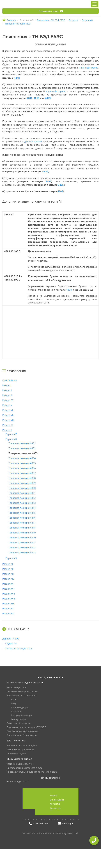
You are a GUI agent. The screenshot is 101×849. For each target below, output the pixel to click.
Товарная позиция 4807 (22, 473)
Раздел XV (8, 583)
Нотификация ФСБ (16, 687)
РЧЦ (13, 703)
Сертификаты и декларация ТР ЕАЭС (26, 727)
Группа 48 (11, 439)
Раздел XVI (8, 588)
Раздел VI (7, 410)
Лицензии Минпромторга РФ (22, 691)
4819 (36, 97)
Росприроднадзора (21, 715)
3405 (61, 184)
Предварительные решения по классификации (32, 772)
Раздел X (7, 429)
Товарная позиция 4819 (22, 532)
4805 (60, 191)
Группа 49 (11, 558)
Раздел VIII (8, 420)
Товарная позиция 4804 (22, 458)
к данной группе (88, 67)
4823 (48, 97)
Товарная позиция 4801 (22, 443)
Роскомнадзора (19, 707)
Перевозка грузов (16, 753)
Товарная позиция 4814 (22, 507)
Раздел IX (7, 425)
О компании (57, 799)
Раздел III (7, 395)
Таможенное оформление (20, 749)
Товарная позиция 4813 (22, 502)
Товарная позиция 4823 (22, 552)
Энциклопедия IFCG (17, 781)
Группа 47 (11, 434)
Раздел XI (7, 563)
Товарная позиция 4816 (22, 517)
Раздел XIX (8, 603)
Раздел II (7, 390)
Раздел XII (7, 568)
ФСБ (13, 699)
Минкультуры (18, 719)
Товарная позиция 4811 (22, 492)
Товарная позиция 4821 (22, 542)
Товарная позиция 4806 (22, 468)
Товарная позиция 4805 (22, 463)
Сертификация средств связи (22, 731)
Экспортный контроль (18, 723)
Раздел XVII (8, 593)
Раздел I (6, 385)
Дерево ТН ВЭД (10, 638)
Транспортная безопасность (22, 735)
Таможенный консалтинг (20, 764)
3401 (48, 181)
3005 (45, 171)
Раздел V (7, 405)
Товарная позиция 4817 (22, 522)
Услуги (53, 795)
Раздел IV (7, 400)
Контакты (55, 807)
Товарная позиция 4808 (22, 478)
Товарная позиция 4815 (22, 512)
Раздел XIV (8, 578)
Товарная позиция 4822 (22, 547)
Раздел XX (8, 608)
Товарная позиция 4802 (22, 448)
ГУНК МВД (16, 711)
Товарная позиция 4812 (22, 497)
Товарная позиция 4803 (18, 648)
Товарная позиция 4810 (22, 487)
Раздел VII (7, 415)
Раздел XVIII (8, 598)
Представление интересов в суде (24, 768)
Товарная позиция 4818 (22, 527)
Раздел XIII (8, 573)
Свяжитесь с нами (51, 11)
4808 (69, 289)
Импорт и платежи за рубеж (22, 745)
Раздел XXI (8, 613)
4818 (17, 77)
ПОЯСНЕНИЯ (9, 380)
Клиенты (55, 803)
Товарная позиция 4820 (22, 537)
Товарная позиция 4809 (22, 482)
